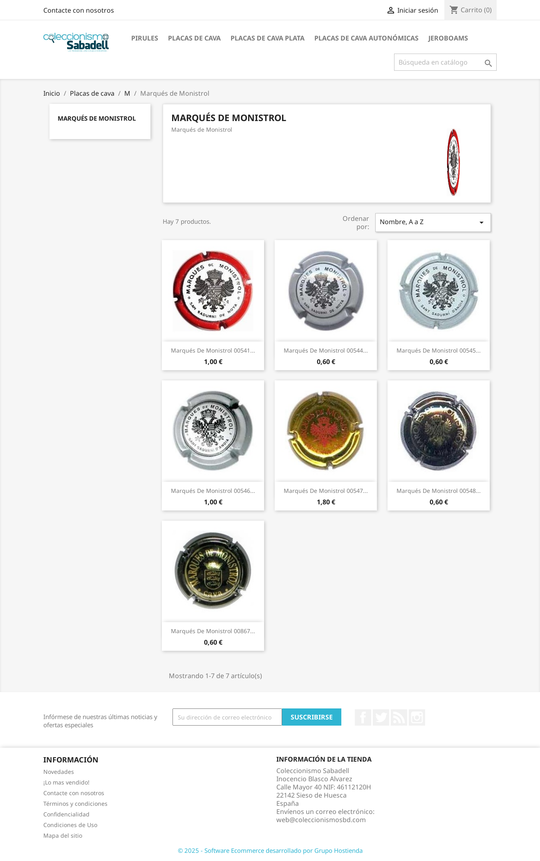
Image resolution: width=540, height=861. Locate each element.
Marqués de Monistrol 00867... (213, 631)
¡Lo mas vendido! (66, 782)
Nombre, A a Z (433, 222)
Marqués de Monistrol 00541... (213, 350)
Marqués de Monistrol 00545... (439, 350)
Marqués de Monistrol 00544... (326, 350)
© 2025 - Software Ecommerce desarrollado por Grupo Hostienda (270, 850)
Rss (399, 717)
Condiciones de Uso (70, 825)
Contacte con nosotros (78, 10)
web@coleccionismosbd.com (321, 819)
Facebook (363, 717)
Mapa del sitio (62, 835)
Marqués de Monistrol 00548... (439, 491)
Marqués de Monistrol (97, 118)
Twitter (381, 717)
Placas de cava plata (268, 38)
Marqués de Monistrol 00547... (326, 491)
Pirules (144, 38)
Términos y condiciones (75, 803)
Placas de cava (194, 38)
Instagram (417, 717)
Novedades (58, 772)
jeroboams (448, 38)
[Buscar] (445, 62)
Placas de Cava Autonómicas (366, 38)
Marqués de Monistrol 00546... (213, 491)
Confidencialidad (66, 814)
